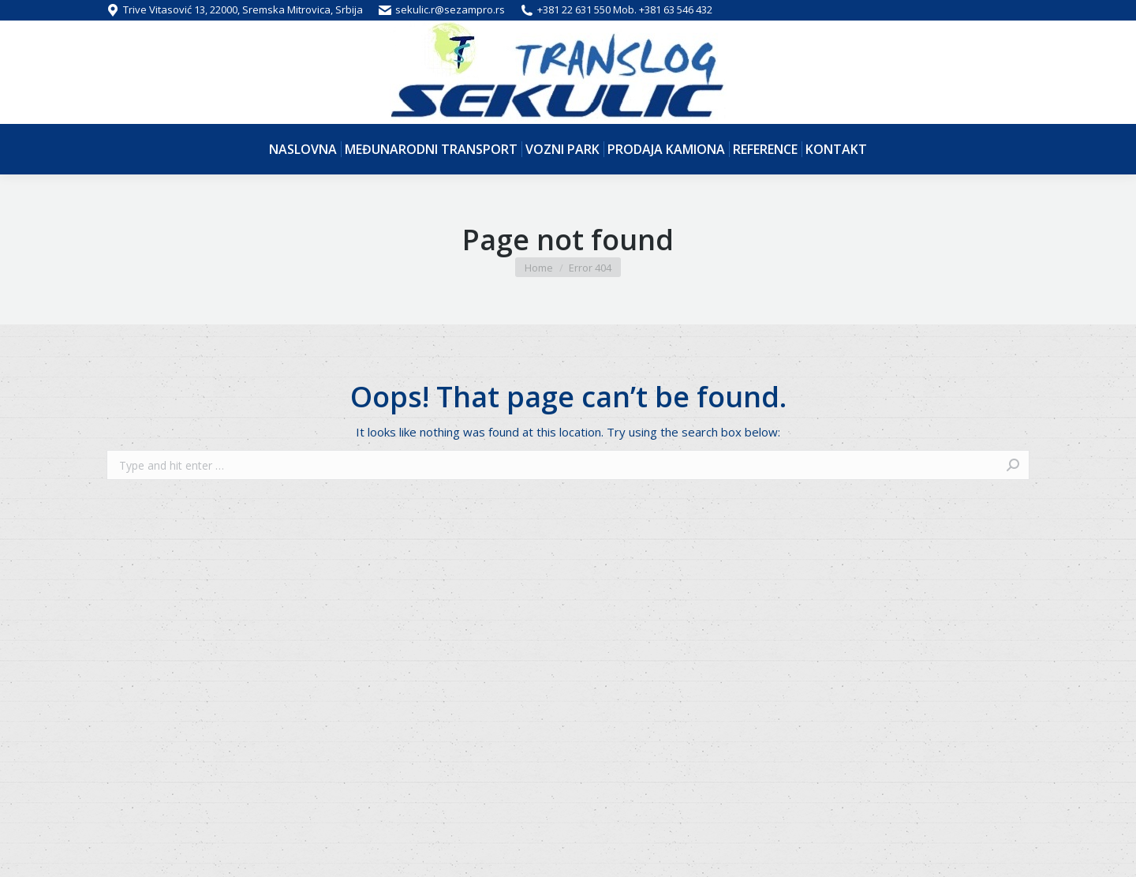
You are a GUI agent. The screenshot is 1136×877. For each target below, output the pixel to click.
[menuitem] (303, 149)
